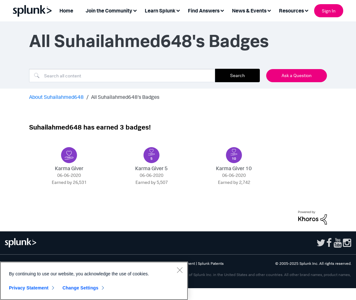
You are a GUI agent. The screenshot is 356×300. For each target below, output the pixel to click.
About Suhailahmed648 (56, 97)
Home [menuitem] (66, 10)
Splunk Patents (211, 263)
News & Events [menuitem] (249, 10)
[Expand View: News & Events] (269, 10)
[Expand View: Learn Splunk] (178, 10)
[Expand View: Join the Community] (135, 10)
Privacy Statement (29, 287)
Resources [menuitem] (291, 10)
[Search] (122, 75)
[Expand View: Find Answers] (222, 10)
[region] (94, 281)
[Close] (179, 270)
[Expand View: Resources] (306, 10)
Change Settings (80, 287)
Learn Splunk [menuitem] (160, 10)
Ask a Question (297, 75)
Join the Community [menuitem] (109, 10)
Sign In (329, 10)
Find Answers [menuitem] (204, 10)
